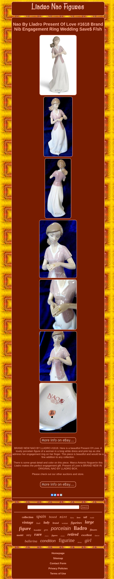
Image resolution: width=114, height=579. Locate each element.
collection (27, 517)
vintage (27, 522)
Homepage (58, 553)
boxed (53, 517)
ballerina (31, 541)
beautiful (37, 530)
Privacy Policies (58, 568)
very (28, 535)
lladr (38, 523)
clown (63, 536)
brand (56, 523)
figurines (76, 522)
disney (80, 542)
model (20, 535)
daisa (72, 518)
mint (63, 517)
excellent (86, 535)
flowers (93, 530)
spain (41, 516)
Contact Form (58, 563)
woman (65, 523)
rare (38, 534)
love (78, 517)
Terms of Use (58, 573)
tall (85, 517)
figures (54, 535)
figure (25, 528)
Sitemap (58, 558)
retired (73, 534)
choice (47, 536)
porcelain (61, 528)
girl (88, 540)
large (89, 522)
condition (48, 541)
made (92, 517)
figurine (67, 540)
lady (46, 522)
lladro (80, 528)
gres (46, 530)
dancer (97, 536)
